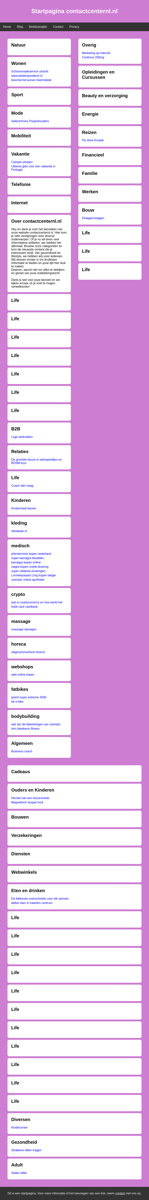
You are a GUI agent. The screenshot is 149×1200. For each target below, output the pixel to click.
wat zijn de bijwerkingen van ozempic (36, 724)
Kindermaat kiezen (23, 508)
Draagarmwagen (93, 218)
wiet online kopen (22, 674)
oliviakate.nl (19, 531)
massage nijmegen (23, 629)
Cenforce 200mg (93, 57)
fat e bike (17, 701)
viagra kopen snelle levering (29, 566)
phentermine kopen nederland (31, 553)
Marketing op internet (96, 53)
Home (7, 26)
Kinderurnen (19, 1127)
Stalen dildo (19, 1172)
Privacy (74, 26)
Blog (20, 26)
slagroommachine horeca (28, 652)
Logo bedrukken (22, 436)
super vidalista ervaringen (28, 571)
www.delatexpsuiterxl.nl (26, 75)
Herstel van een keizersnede (30, 798)
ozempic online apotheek (27, 579)
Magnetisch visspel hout (27, 802)
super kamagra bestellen (27, 558)
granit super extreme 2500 (28, 697)
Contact (58, 26)
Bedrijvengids (38, 26)
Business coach (21, 751)
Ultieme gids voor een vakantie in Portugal (33, 168)
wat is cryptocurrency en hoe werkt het (36, 602)
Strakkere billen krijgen (26, 1150)
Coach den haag (22, 485)
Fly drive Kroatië (93, 140)
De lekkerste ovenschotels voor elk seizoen (40, 898)
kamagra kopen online (26, 562)
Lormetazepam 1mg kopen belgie (33, 575)
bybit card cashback (24, 606)
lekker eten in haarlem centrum (31, 903)
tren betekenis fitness (25, 728)
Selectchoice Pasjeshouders (30, 121)
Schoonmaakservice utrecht (29, 71)
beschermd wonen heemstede (31, 80)
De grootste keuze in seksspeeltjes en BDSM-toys (36, 461)
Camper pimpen (22, 162)
